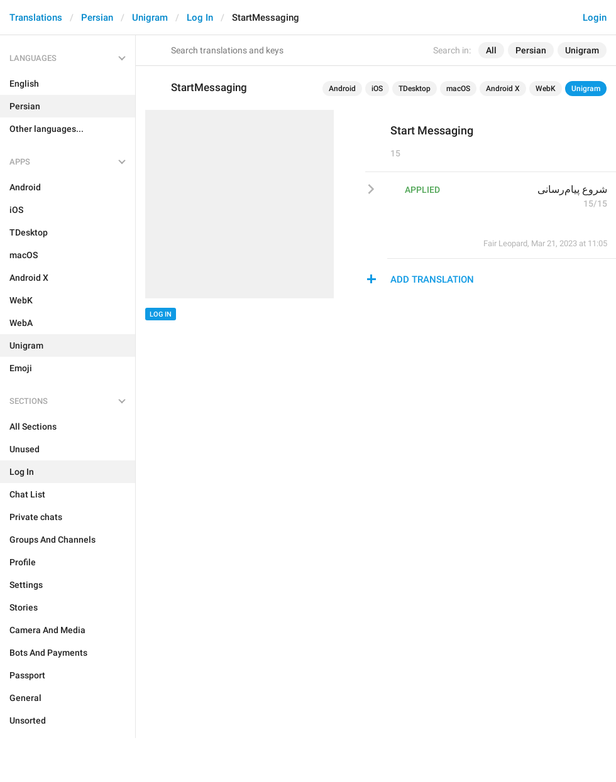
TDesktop (415, 88)
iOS (377, 88)
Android (342, 88)
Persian (97, 17)
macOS (458, 88)
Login (595, 17)
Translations (35, 17)
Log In (200, 17)
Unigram (150, 17)
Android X (503, 88)
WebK (546, 88)
